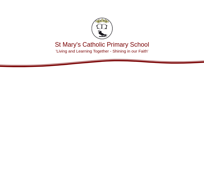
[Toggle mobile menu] (197, 7)
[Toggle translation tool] (183, 7)
